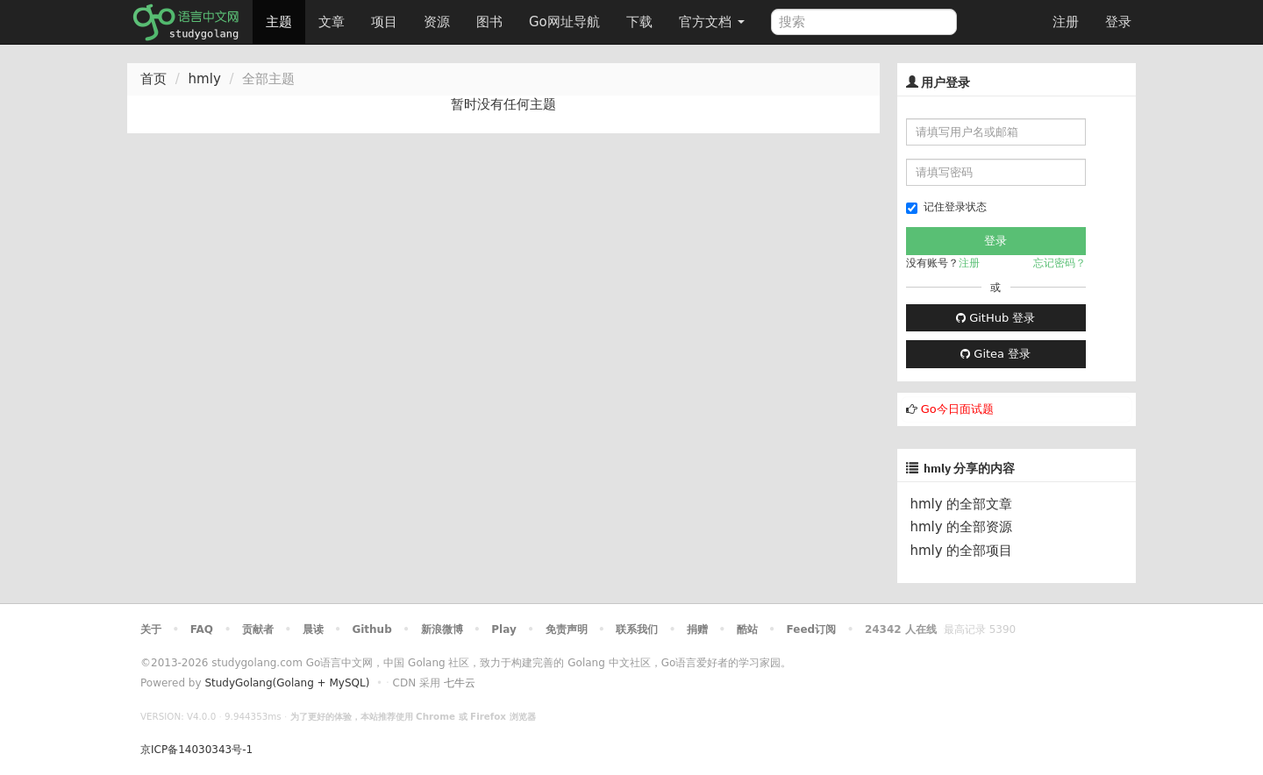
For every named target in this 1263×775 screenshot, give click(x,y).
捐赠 (697, 629)
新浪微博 (442, 629)
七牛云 (459, 683)
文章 (331, 22)
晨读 (313, 629)
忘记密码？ (1059, 263)
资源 (437, 22)
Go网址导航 (566, 17)
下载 (639, 22)
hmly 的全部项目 (961, 550)
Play (503, 629)
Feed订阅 (812, 629)
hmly (205, 79)
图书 (489, 22)
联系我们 (637, 629)
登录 (1118, 22)
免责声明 (567, 629)
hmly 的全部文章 (961, 504)
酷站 (747, 629)
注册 (1065, 22)
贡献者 (258, 629)
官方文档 (712, 22)
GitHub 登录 (995, 317)
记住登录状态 (946, 207)
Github (371, 629)
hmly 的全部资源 (961, 527)
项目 (384, 22)
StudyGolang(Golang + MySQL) (286, 683)
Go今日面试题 (957, 409)
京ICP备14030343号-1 (196, 749)
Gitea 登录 (995, 353)
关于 (150, 629)
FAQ (201, 629)
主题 (279, 22)
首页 (153, 79)
